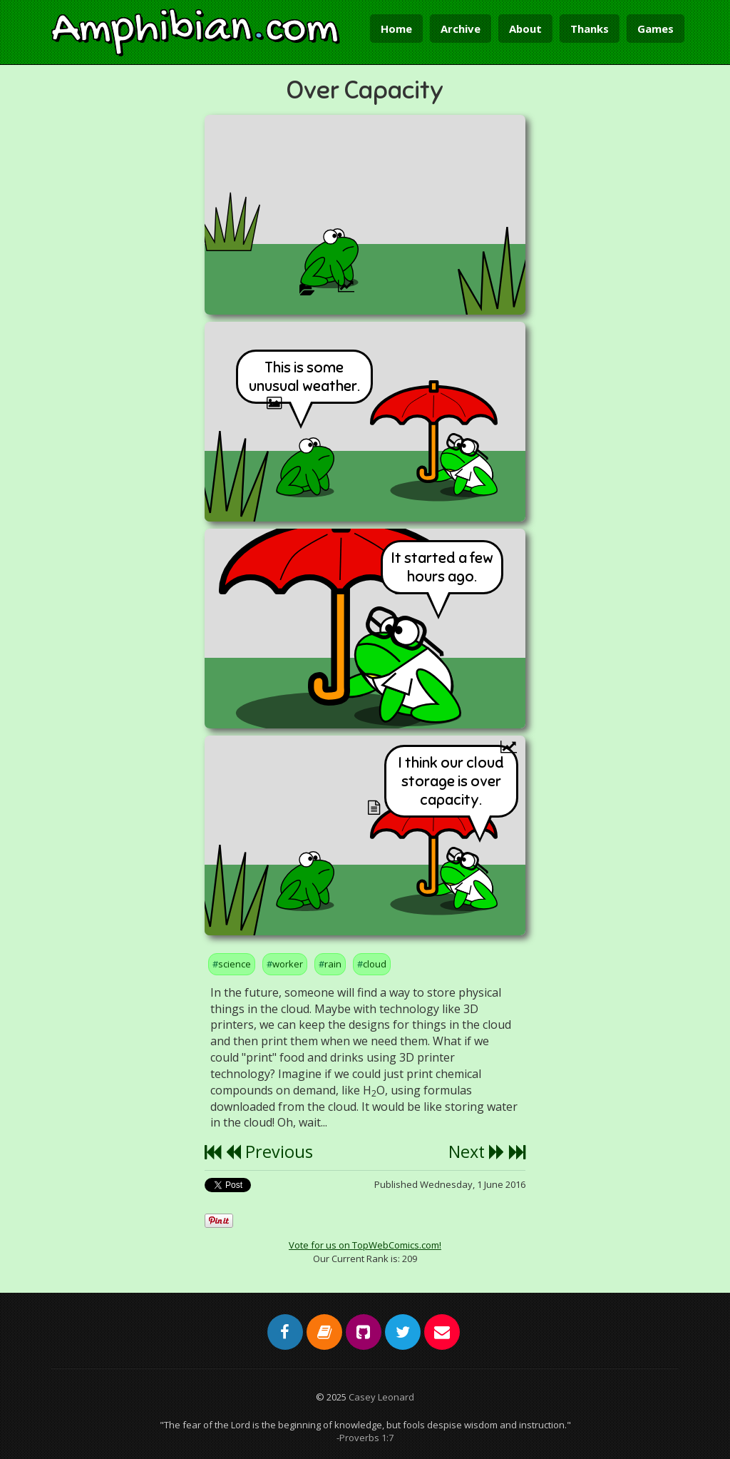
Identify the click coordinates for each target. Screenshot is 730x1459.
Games (655, 28)
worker (287, 963)
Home (396, 28)
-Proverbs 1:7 (365, 1437)
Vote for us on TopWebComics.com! (365, 1245)
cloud (374, 963)
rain (332, 963)
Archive (460, 28)
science (234, 963)
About (525, 28)
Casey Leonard (381, 1397)
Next (476, 1151)
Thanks (589, 28)
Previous (269, 1151)
